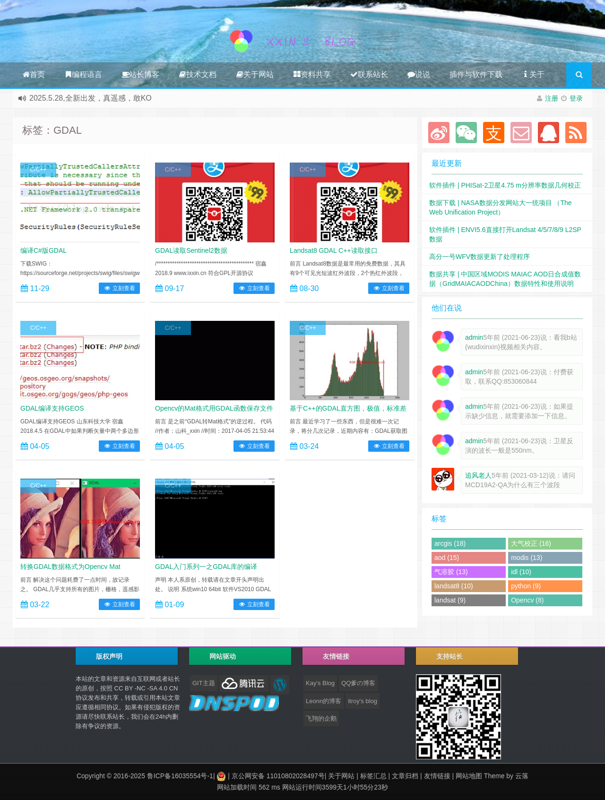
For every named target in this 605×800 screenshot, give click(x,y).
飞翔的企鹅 (321, 718)
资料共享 (312, 74)
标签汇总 (373, 776)
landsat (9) (450, 600)
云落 (521, 776)
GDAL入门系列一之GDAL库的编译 (206, 566)
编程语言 (83, 74)
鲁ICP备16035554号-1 (180, 776)
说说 (418, 74)
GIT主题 (203, 683)
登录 (576, 98)
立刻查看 (119, 288)
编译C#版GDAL (43, 250)
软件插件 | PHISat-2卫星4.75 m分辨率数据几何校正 (505, 185)
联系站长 (369, 74)
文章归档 (405, 776)
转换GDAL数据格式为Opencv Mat (70, 566)
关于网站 (255, 74)
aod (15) (446, 557)
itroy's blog (362, 701)
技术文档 (197, 74)
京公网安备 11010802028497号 (278, 776)
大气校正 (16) (531, 543)
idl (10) (521, 572)
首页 (33, 74)
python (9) (526, 586)
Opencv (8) (527, 600)
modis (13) (526, 557)
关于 (533, 74)
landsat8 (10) (453, 586)
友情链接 (437, 776)
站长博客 (140, 74)
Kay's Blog (320, 683)
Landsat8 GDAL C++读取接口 (333, 250)
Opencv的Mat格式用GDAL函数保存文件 (214, 408)
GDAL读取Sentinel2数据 (191, 250)
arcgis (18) (450, 543)
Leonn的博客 (323, 701)
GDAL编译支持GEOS (52, 408)
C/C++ (38, 169)
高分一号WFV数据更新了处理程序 (479, 256)
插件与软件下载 (475, 74)
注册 (551, 98)
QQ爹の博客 (358, 683)
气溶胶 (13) (451, 572)
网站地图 (469, 776)
